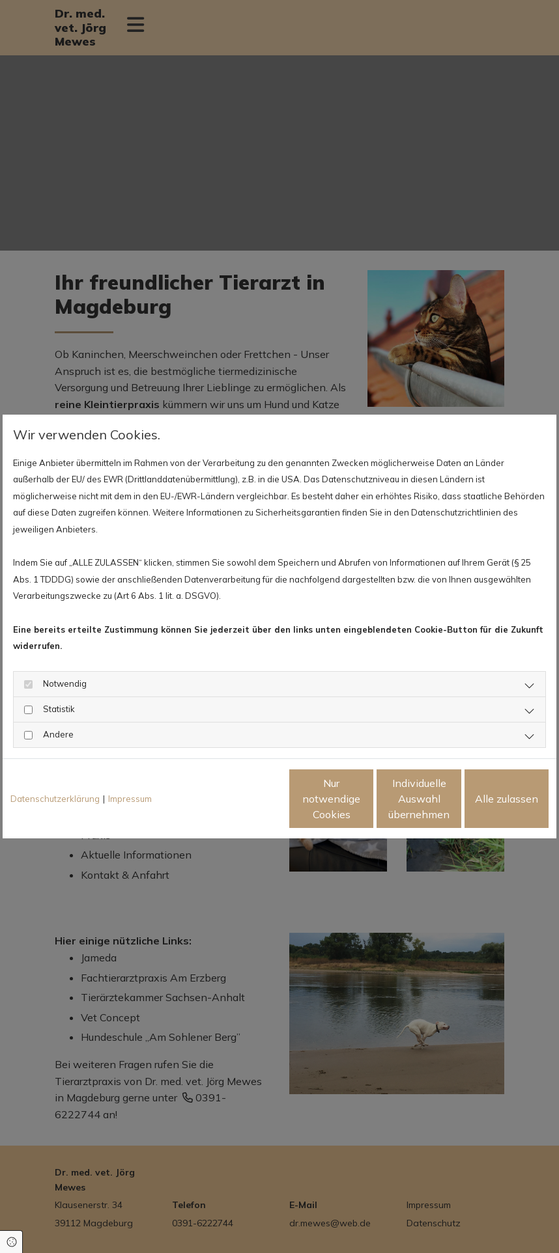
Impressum (130, 798)
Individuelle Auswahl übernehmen (364, 798)
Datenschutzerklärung (55, 798)
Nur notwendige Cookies (241, 798)
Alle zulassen (488, 798)
